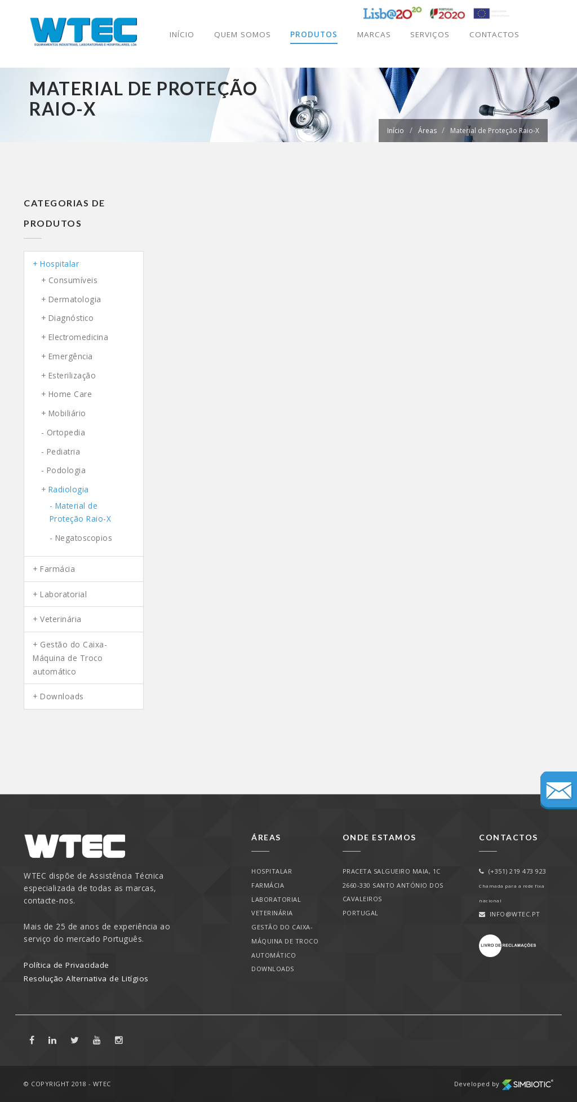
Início (179, 34)
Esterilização (72, 375)
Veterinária (61, 619)
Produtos (311, 34)
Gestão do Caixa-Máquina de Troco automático (70, 657)
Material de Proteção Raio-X (494, 130)
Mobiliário (67, 413)
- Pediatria (61, 451)
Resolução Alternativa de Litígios (86, 978)
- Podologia (63, 470)
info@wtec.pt (509, 914)
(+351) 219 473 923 (513, 871)
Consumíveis (73, 280)
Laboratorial (63, 594)
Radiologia (68, 489)
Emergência (70, 356)
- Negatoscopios (81, 537)
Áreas (427, 130)
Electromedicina (78, 337)
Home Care (70, 394)
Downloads (62, 696)
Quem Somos (240, 34)
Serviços (427, 34)
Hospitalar (59, 263)
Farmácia (57, 568)
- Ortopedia (63, 432)
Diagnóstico (71, 317)
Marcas (372, 34)
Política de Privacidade (66, 964)
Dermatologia (74, 299)
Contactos (493, 34)
